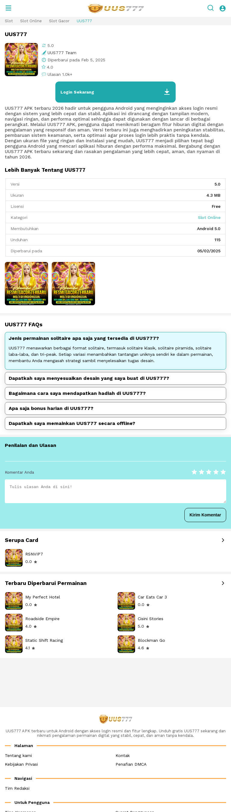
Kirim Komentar (205, 514)
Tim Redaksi (17, 788)
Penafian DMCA (131, 764)
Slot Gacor (59, 21)
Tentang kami (18, 755)
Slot (9, 21)
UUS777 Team (62, 52)
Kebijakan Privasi (21, 764)
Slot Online (31, 21)
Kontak (123, 755)
